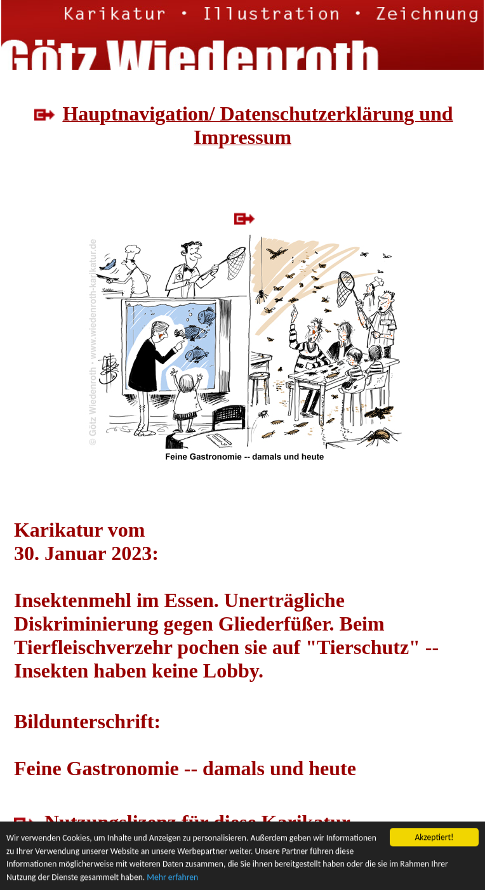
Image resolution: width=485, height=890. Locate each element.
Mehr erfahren (172, 877)
